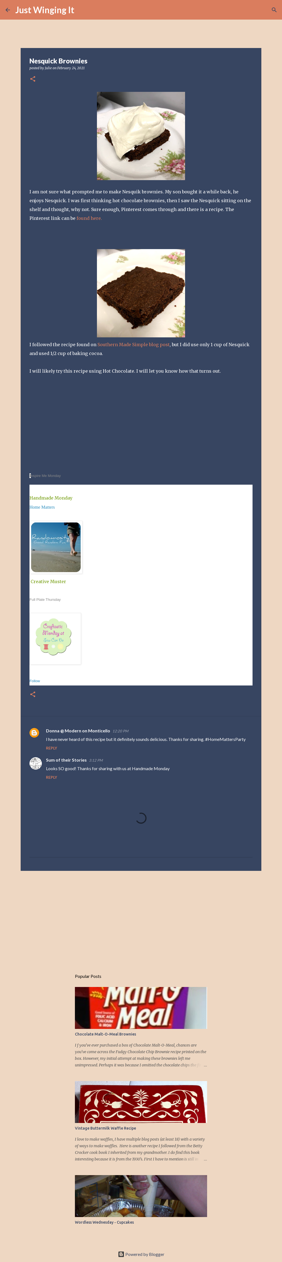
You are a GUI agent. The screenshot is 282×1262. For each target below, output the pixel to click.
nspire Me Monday (46, 476)
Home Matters (42, 507)
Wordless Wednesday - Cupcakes (104, 1222)
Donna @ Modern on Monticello (78, 730)
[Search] (82, 10)
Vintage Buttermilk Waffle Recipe (105, 1128)
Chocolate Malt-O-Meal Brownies (105, 1034)
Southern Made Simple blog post (133, 344)
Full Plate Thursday (45, 599)
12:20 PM (120, 731)
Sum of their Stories (66, 759)
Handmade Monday (50, 498)
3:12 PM (96, 760)
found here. (89, 218)
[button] (32, 79)
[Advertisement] (141, 917)
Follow (34, 681)
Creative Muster (48, 581)
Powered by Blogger (141, 1254)
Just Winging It (44, 9)
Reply (51, 748)
